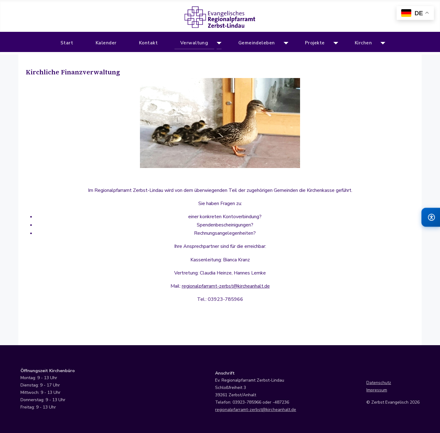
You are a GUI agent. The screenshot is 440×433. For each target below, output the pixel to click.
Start (67, 43)
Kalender (106, 43)
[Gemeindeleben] (284, 43)
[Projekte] (334, 43)
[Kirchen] (381, 43)
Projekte (315, 43)
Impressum (376, 390)
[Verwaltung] (218, 43)
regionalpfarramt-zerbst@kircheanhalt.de (226, 286)
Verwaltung (194, 43)
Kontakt (148, 43)
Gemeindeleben (256, 43)
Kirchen (363, 43)
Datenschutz (378, 383)
